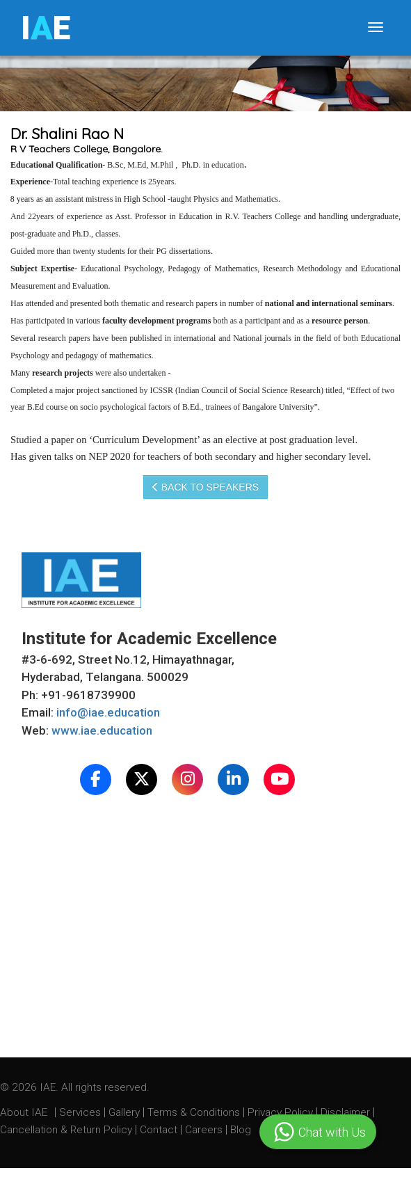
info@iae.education (108, 712)
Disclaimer (345, 1112)
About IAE (25, 1112)
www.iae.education (101, 730)
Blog (240, 1129)
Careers (205, 1129)
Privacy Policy (280, 1112)
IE (45, 27)
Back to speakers (205, 487)
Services (81, 1112)
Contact (160, 1129)
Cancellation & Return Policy (67, 1129)
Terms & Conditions (195, 1112)
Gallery (125, 1112)
